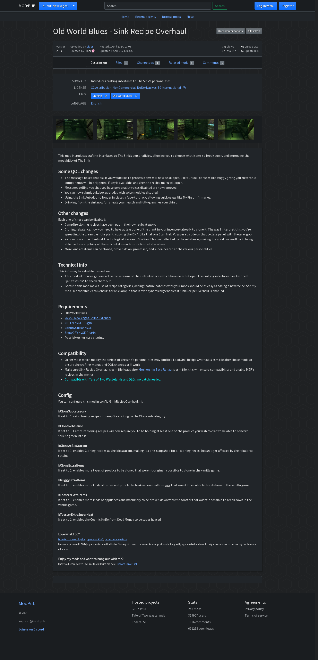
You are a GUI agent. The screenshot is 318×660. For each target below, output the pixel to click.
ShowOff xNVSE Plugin (80, 333)
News (190, 17)
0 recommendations (230, 31)
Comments (214, 62)
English (96, 103)
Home (125, 17)
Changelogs (148, 62)
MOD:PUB (27, 5)
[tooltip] (184, 87)
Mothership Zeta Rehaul (156, 369)
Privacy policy (254, 609)
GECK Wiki (139, 609)
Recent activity (145, 17)
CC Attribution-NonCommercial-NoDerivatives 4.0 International (136, 87)
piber (90, 46)
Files (122, 62)
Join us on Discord (31, 629)
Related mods (181, 62)
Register (288, 6)
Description (99, 62)
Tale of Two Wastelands (148, 615)
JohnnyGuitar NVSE (78, 328)
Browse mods (171, 17)
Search (220, 6)
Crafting (100, 96)
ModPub (27, 603)
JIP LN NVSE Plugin (78, 323)
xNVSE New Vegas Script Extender (88, 318)
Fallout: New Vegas (54, 6)
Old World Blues (126, 96)
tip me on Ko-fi (95, 539)
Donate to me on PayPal (71, 539)
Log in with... (266, 6)
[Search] (157, 6)
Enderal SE (139, 622)
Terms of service (256, 615)
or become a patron (116, 539)
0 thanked (254, 31)
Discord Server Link (127, 564)
